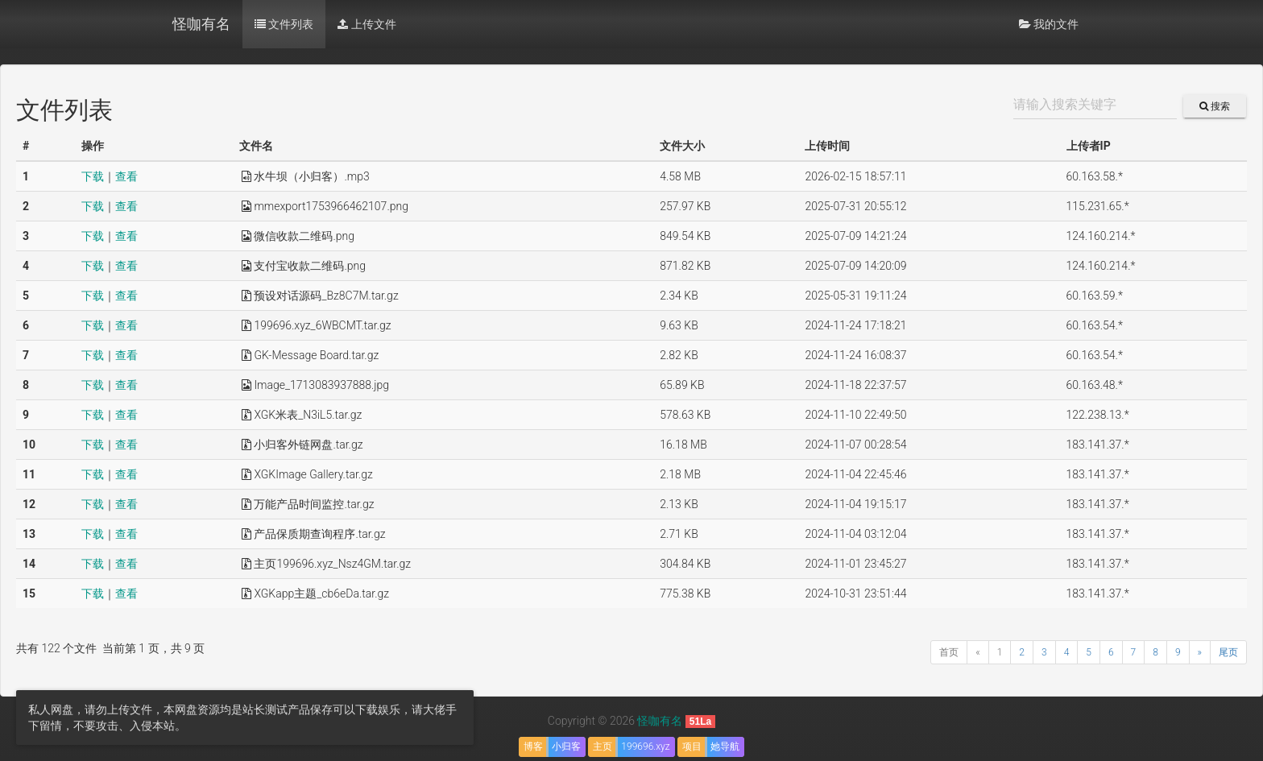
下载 (92, 176)
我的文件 (1049, 24)
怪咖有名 (201, 23)
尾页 (1228, 652)
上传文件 (366, 24)
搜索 (1214, 106)
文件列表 (284, 24)
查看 (126, 176)
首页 (949, 652)
